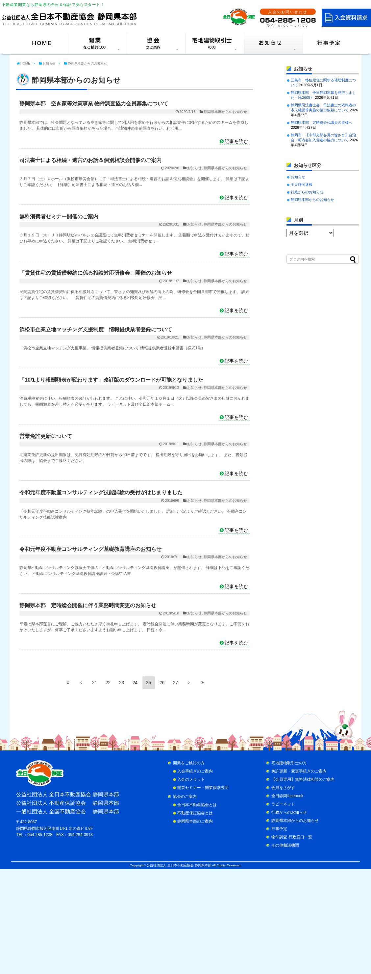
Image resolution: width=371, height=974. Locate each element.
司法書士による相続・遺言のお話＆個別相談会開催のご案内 (90, 160)
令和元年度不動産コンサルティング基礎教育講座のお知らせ (90, 549)
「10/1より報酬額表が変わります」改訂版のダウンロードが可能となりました (111, 380)
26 (162, 682)
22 (108, 682)
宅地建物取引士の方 (289, 763)
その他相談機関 (285, 845)
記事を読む (236, 141)
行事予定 (279, 828)
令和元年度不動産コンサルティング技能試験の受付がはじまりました (101, 492)
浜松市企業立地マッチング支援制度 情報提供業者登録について (95, 329)
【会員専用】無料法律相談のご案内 (302, 779)
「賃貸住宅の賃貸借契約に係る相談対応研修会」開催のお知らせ (95, 273)
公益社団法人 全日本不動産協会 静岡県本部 (179, 865)
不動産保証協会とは (195, 813)
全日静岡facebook (287, 796)
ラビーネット (283, 804)
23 (121, 682)
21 (94, 682)
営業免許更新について (45, 436)
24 (135, 682)
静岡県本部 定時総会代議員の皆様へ (321, 122)
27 (175, 682)
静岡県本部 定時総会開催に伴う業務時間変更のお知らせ (87, 605)
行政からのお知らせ (307, 192)
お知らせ (194, 168)
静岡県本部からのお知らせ (225, 112)
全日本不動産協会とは (197, 804)
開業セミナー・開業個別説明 (203, 787)
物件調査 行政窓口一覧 (291, 837)
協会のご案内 (185, 796)
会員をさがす (283, 787)
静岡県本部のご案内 (195, 821)
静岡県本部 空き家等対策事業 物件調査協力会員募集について (93, 103)
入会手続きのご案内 (195, 771)
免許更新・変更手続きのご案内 (299, 771)
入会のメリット (191, 779)
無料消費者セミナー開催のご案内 (58, 216)
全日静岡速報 (301, 184)
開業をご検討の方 (189, 763)
